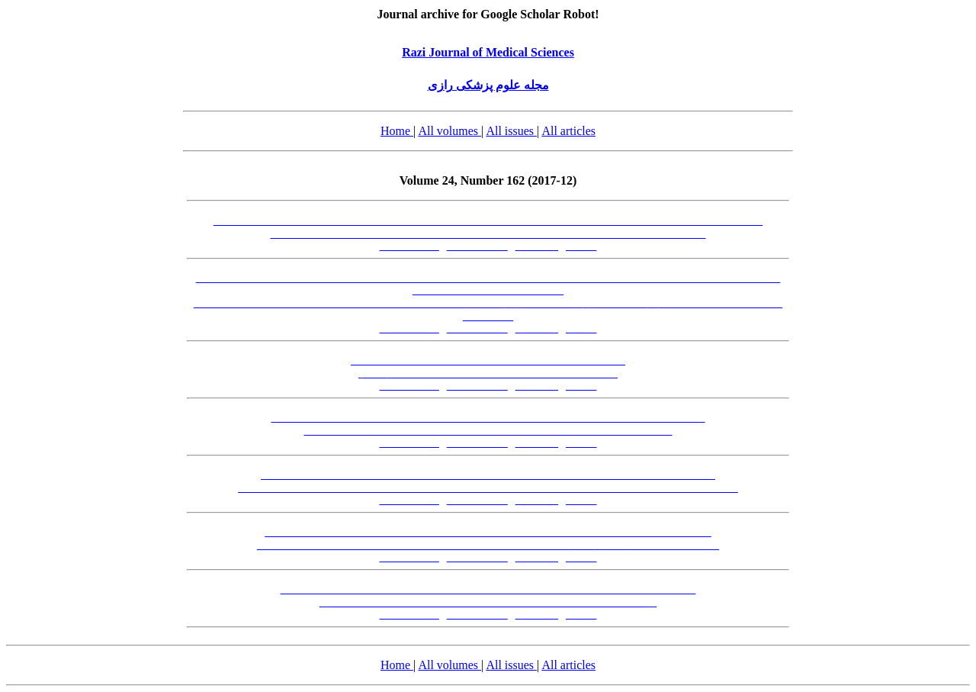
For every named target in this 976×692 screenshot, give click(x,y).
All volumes (449, 130)
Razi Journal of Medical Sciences (488, 52)
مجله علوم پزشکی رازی (488, 85)
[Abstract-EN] (477, 246)
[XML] (581, 246)
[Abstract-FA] (409, 246)
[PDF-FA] (537, 246)
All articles (568, 130)
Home (396, 130)
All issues (511, 130)
